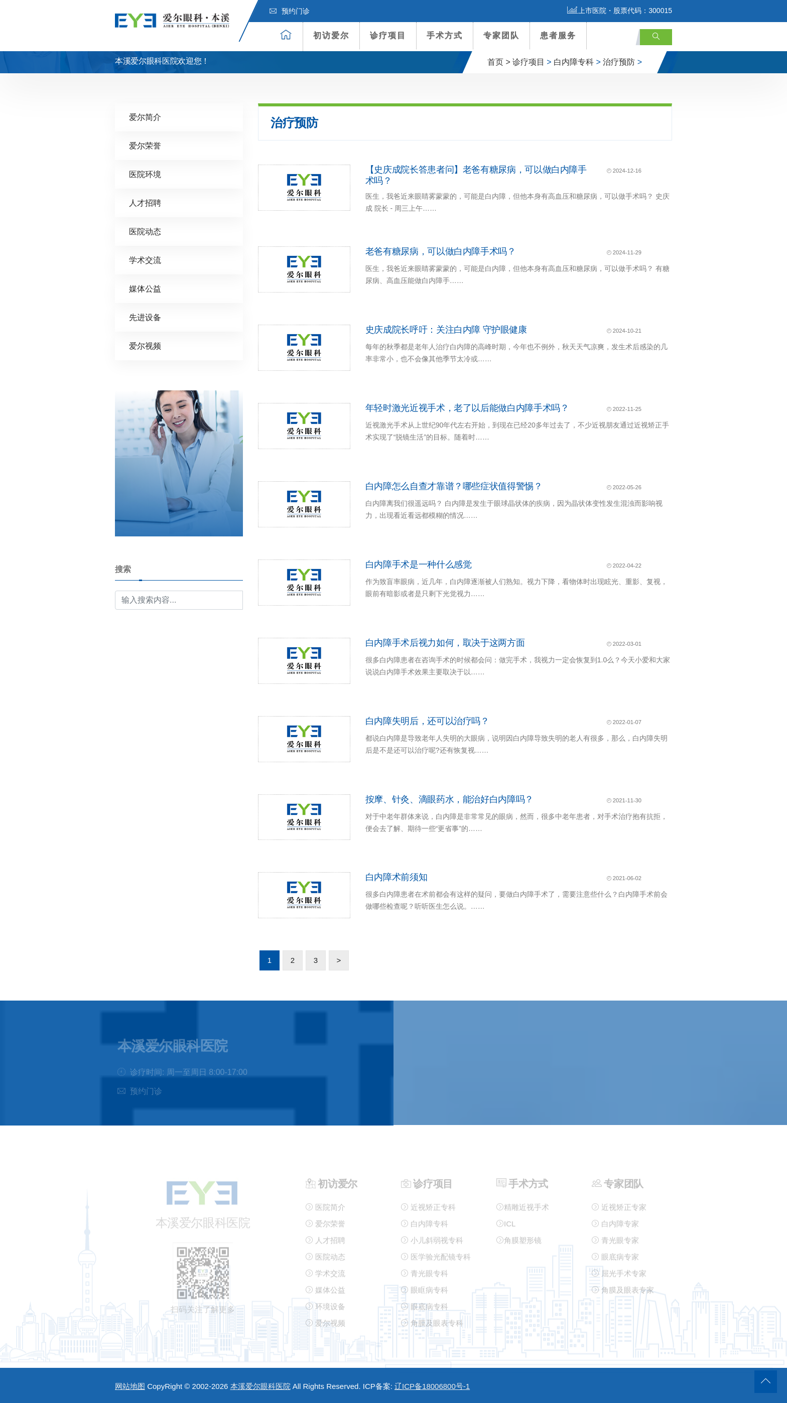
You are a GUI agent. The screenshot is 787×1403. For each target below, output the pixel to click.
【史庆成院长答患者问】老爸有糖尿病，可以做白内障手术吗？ (476, 174)
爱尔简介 (145, 116)
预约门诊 (290, 11)
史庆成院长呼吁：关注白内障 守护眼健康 (446, 329)
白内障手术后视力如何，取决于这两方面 (445, 642)
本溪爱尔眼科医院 (260, 1386)
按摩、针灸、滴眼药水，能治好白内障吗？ (449, 799)
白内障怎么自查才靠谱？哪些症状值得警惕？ (454, 486)
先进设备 (145, 317)
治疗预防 (619, 62)
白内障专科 (574, 62)
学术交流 (145, 259)
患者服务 (558, 35)
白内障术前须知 (396, 877)
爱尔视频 (145, 345)
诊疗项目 (388, 35)
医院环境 (145, 174)
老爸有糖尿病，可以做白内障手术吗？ (440, 251)
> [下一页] (339, 959)
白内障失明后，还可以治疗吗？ (427, 721)
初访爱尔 (331, 35)
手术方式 (445, 35)
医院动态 (145, 231)
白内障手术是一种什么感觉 (418, 564)
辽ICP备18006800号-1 (432, 1386)
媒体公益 (145, 288)
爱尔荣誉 (145, 145)
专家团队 (501, 35)
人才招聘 (145, 202)
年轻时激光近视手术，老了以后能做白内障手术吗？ (467, 407)
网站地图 (130, 1386)
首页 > (498, 62)
